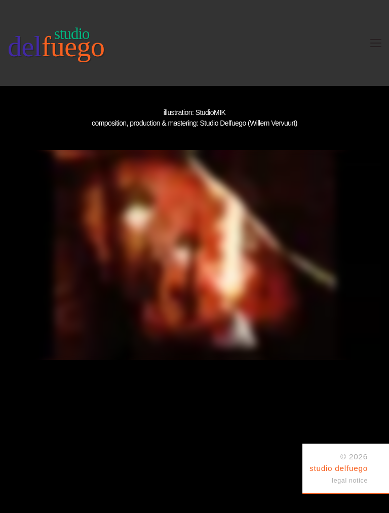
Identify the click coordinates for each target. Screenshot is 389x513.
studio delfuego (338, 468)
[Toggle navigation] (375, 43)
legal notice (350, 480)
